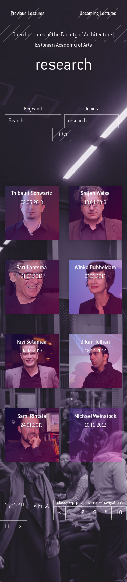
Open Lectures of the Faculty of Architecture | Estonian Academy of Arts (63, 37)
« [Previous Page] (59, 513)
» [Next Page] (21, 527)
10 (119, 513)
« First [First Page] (41, 506)
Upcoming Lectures (98, 14)
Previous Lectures (27, 14)
